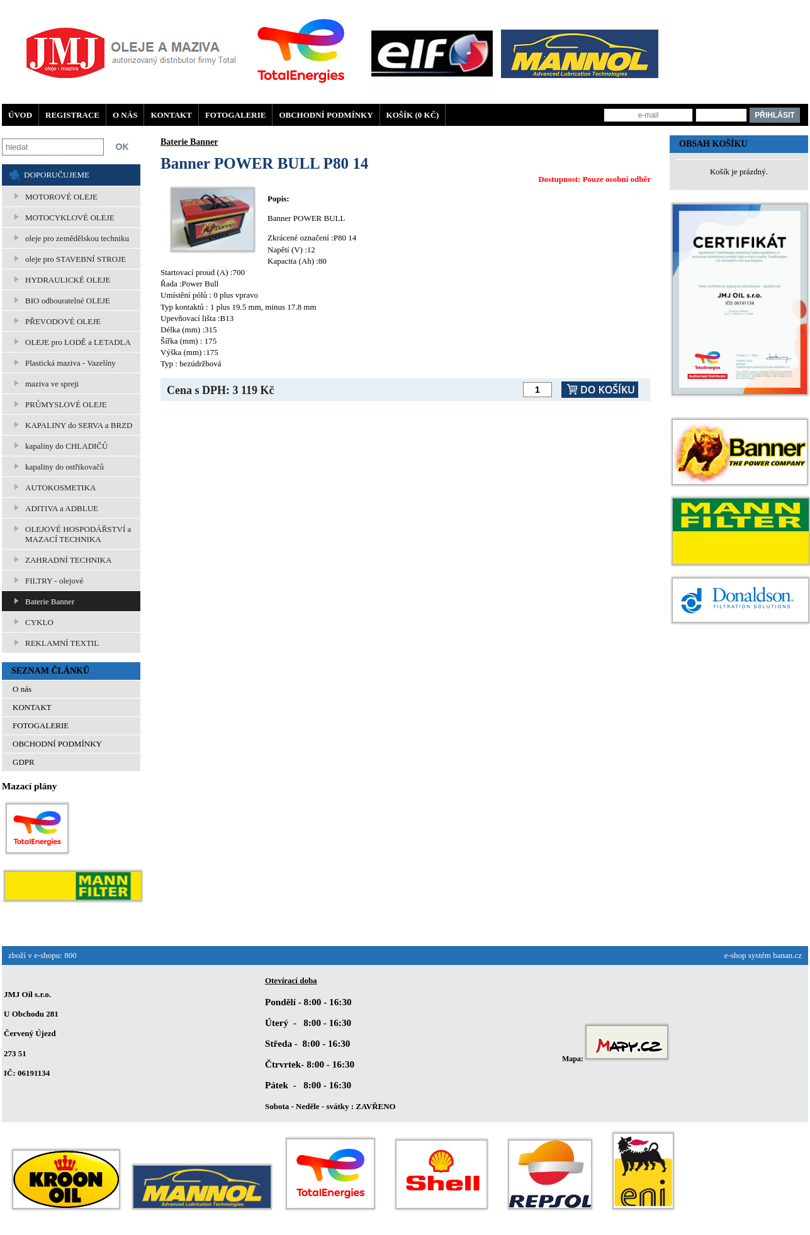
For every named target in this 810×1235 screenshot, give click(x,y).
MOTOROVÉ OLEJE (61, 196)
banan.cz (787, 955)
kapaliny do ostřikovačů (64, 466)
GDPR (24, 762)
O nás (125, 115)
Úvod (20, 115)
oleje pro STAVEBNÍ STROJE (75, 259)
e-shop (735, 955)
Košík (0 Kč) (412, 115)
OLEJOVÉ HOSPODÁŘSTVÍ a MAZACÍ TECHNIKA (78, 534)
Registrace (72, 115)
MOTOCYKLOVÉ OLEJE (70, 217)
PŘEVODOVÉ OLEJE (63, 321)
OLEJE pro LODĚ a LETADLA (78, 342)
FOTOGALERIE (235, 115)
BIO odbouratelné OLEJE (67, 300)
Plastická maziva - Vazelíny (70, 363)
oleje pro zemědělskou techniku (77, 238)
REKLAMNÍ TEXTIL (62, 643)
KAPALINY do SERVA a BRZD (78, 425)
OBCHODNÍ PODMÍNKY (326, 115)
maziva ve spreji (52, 383)
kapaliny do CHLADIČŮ (66, 446)
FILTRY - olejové (54, 580)
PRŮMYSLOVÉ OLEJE (66, 404)
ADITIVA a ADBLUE (61, 508)
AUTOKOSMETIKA (60, 487)
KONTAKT (171, 115)
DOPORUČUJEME (56, 174)
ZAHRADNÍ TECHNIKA (68, 560)
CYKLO (39, 622)
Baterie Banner (49, 601)
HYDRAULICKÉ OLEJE (67, 280)
